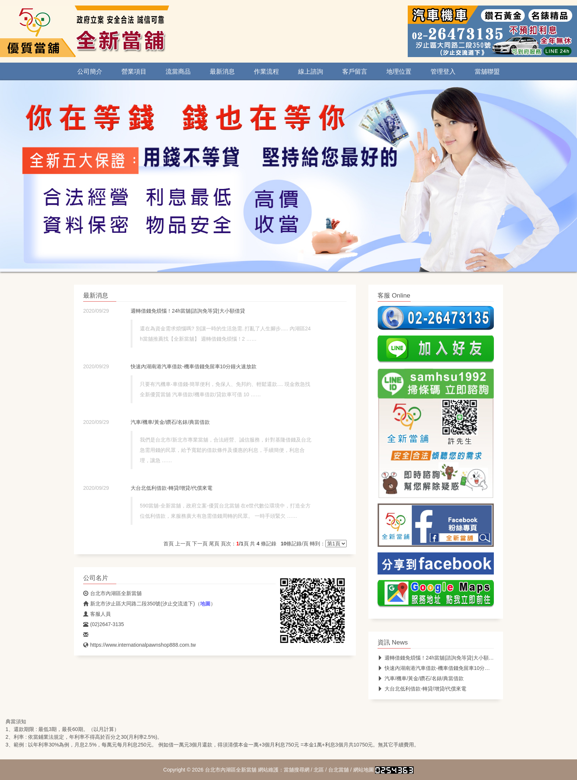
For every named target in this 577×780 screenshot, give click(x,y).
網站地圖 (363, 770)
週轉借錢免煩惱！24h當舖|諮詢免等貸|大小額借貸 (188, 311)
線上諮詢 (310, 71)
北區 (319, 770)
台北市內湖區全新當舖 (112, 593)
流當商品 (178, 71)
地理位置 (398, 71)
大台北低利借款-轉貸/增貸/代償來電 (171, 488)
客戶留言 (354, 71)
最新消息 (222, 71)
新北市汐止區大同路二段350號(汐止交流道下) (139, 604)
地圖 (205, 604)
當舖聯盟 (487, 71)
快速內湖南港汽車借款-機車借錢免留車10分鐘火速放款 (193, 366)
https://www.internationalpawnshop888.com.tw (139, 645)
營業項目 (133, 71)
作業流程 (266, 71)
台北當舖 (338, 770)
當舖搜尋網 (296, 770)
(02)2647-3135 (103, 624)
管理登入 (443, 71)
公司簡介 (89, 71)
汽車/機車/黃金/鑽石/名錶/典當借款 (170, 422)
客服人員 (97, 614)
